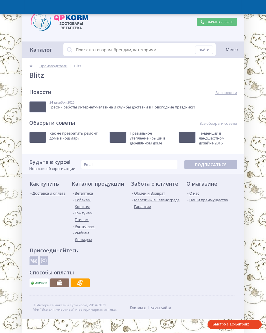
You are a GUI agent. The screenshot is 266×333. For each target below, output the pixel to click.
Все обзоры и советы (218, 123)
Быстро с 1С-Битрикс (231, 324)
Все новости (226, 92)
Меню (232, 49)
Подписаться (211, 164)
